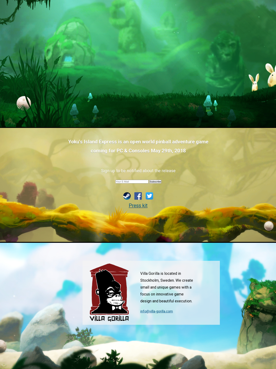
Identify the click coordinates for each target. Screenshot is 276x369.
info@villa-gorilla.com (156, 311)
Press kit (138, 205)
